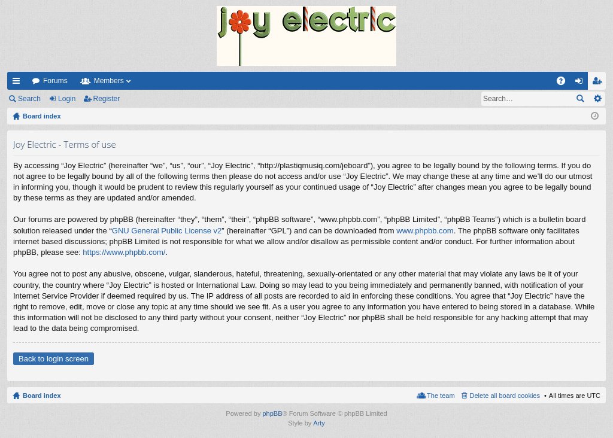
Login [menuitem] (581, 83)
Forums (55, 81)
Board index (42, 395)
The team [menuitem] (440, 395)
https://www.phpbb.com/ (124, 252)
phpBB (272, 413)
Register (106, 99)
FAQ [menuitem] (565, 83)
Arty (319, 423)
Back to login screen (54, 358)
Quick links (18, 83)
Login (66, 99)
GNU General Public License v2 (167, 230)
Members (109, 81)
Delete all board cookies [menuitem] (505, 395)
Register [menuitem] (599, 83)
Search (29, 99)
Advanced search (597, 99)
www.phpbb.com (424, 230)
